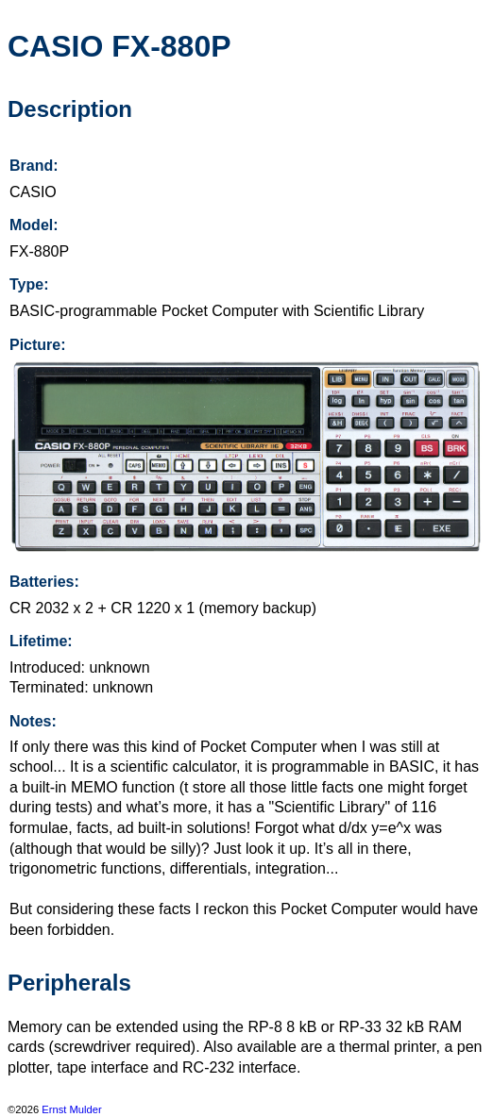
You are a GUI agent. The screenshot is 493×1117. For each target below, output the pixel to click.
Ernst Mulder (71, 1109)
